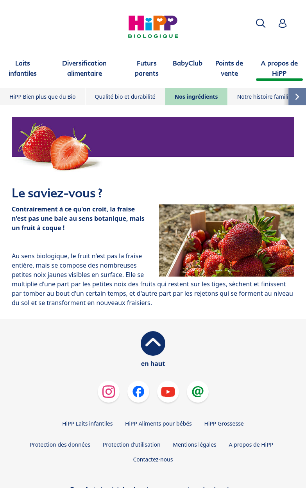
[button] (260, 23)
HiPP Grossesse (223, 423)
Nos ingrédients (196, 96)
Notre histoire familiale (266, 96)
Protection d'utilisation (132, 444)
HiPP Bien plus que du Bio (42, 96)
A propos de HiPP (251, 444)
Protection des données (60, 444)
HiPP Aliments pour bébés (158, 423)
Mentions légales (195, 444)
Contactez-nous (153, 459)
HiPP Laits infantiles (87, 423)
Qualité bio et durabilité (125, 96)
